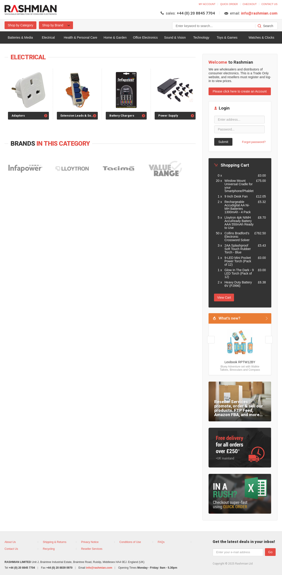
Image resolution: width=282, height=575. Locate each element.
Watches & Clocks (261, 37)
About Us (10, 542)
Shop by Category (20, 25)
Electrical (48, 37)
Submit (223, 142)
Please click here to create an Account (240, 91)
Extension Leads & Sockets (79, 115)
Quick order (229, 4)
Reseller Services (91, 548)
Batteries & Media (20, 37)
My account (207, 4)
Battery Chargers (121, 115)
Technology (201, 37)
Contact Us (11, 548)
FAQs (161, 542)
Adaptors (18, 115)
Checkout (250, 4)
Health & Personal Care (80, 37)
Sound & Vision (175, 37)
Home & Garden (115, 37)
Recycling (49, 548)
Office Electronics (145, 37)
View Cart (224, 297)
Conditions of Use (130, 542)
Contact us (270, 4)
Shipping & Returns (54, 542)
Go (270, 552)
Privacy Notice (90, 542)
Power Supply (168, 115)
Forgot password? (254, 141)
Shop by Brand (56, 25)
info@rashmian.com (259, 13)
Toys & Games (227, 37)
